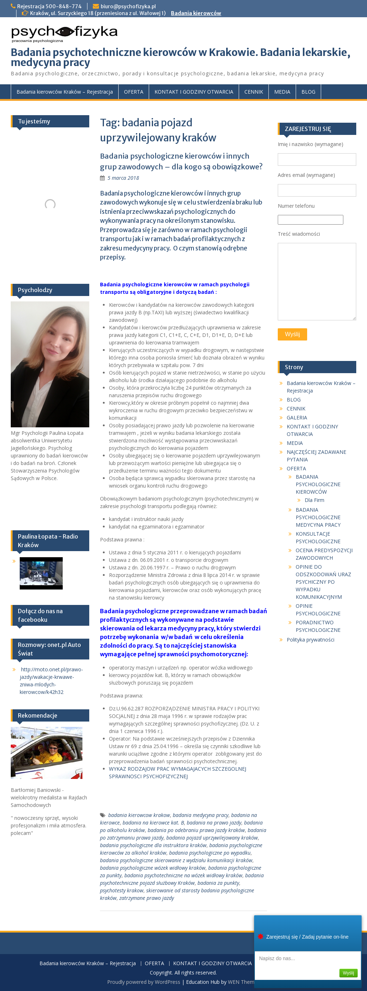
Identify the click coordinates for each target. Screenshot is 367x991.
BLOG (308, 91)
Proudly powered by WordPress (143, 981)
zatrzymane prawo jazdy (146, 897)
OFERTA (133, 91)
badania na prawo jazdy (214, 822)
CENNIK (253, 91)
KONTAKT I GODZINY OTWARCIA (193, 91)
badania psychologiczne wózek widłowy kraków (152, 867)
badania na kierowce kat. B (153, 822)
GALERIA (297, 417)
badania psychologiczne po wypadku (210, 852)
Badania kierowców (196, 13)
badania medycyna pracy (200, 815)
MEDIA (282, 91)
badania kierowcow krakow (139, 815)
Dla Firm (314, 500)
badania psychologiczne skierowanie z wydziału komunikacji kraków (176, 860)
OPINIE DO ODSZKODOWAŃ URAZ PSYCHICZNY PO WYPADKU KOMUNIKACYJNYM (323, 581)
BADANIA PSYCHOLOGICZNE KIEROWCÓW (318, 484)
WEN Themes (244, 981)
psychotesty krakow (121, 890)
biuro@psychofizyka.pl (128, 6)
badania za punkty (218, 882)
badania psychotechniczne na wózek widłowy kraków (183, 875)
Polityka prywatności (310, 639)
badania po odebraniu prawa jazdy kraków (196, 830)
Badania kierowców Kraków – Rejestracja (64, 91)
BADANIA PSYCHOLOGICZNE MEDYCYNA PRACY (318, 517)
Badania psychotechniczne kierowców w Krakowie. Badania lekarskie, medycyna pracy (181, 57)
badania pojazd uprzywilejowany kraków (212, 837)
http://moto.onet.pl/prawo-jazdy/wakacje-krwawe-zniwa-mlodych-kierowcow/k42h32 (51, 680)
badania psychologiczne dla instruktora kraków (153, 845)
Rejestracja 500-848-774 (49, 6)
